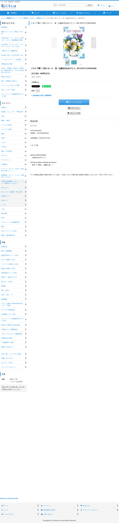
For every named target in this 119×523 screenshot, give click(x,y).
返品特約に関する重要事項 (41, 95)
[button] (54, 42)
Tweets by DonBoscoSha (9, 498)
